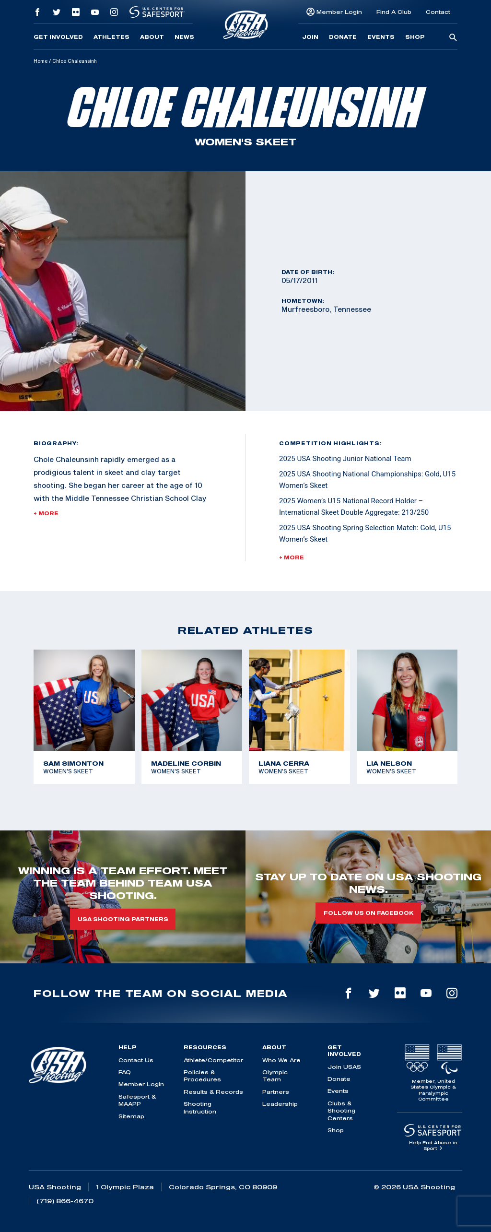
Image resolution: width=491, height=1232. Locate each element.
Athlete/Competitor (213, 1060)
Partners (275, 1092)
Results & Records (213, 1092)
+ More (46, 513)
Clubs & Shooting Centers (341, 1110)
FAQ (124, 1072)
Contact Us (135, 1060)
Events (381, 37)
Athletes (111, 37)
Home (40, 61)
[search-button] (453, 38)
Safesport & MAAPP (137, 1100)
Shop (415, 37)
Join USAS (344, 1067)
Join (310, 37)
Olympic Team (275, 1075)
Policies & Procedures (202, 1075)
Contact (438, 12)
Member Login (339, 11)
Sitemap (131, 1116)
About (152, 37)
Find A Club (393, 12)
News (184, 37)
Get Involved (58, 37)
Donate (343, 37)
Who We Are (281, 1060)
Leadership (280, 1104)
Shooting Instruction (200, 1107)
